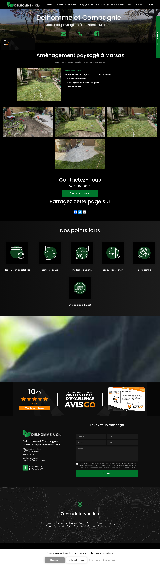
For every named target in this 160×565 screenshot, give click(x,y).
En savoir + (21, 548)
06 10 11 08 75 (83, 186)
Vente (129, 4)
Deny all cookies (76, 560)
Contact (149, 4)
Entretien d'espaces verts (66, 4)
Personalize (94, 560)
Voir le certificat (34, 408)
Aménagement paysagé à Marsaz (93, 62)
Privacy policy (109, 560)
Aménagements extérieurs (111, 4)
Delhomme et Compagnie (64, 62)
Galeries (139, 4)
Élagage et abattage (88, 4)
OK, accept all (54, 560)
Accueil (49, 4)
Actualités (77, 62)
